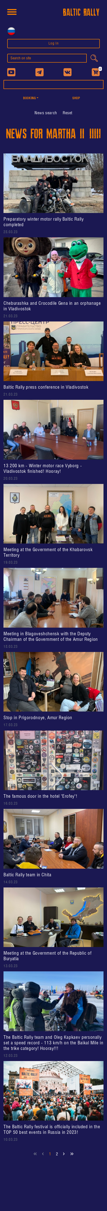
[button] (31, 98)
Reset (67, 113)
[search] (47, 58)
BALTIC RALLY (81, 12)
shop (76, 98)
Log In (53, 43)
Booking (29, 98)
